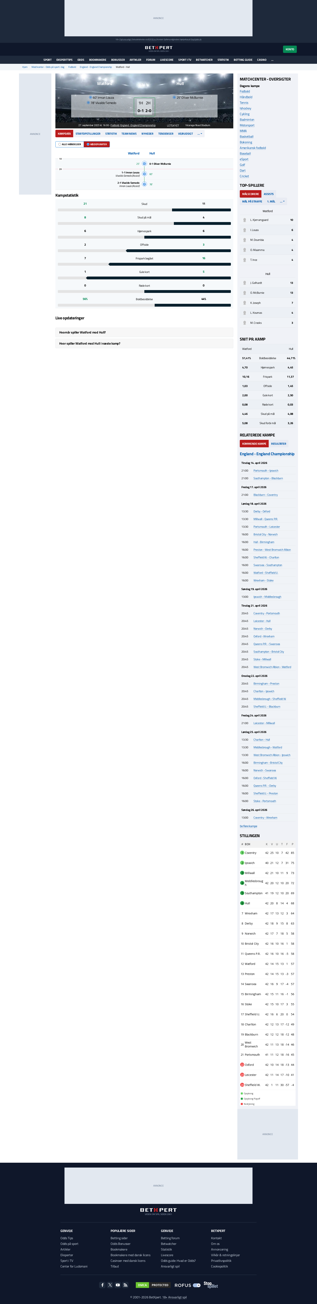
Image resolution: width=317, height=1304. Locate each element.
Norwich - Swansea (265, 770)
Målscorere (250, 194)
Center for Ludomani (74, 1266)
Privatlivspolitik (221, 1260)
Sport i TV (184, 60)
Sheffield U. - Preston (266, 793)
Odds (80, 60)
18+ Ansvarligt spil (174, 1297)
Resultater (278, 443)
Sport (47, 60)
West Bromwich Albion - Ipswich (272, 755)
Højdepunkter (97, 144)
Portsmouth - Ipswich (266, 470)
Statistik (223, 60)
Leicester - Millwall (264, 723)
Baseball (245, 153)
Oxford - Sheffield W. (265, 778)
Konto (290, 49)
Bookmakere (97, 60)
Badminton (247, 119)
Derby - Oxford (262, 511)
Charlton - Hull (262, 739)
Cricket (244, 176)
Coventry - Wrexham (265, 817)
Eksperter (66, 1255)
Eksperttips (64, 60)
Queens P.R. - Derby (265, 785)
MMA (243, 130)
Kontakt (216, 1238)
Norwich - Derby (263, 628)
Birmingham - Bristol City (268, 762)
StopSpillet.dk (196, 39)
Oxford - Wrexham (264, 636)
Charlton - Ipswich (264, 691)
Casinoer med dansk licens (128, 1260)
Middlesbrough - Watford (268, 747)
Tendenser (165, 133)
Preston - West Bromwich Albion (272, 549)
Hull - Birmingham (264, 542)
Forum (150, 60)
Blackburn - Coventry (266, 495)
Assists (269, 194)
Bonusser (118, 60)
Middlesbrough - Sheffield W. (270, 699)
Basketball (247, 136)
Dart (243, 170)
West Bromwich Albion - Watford (272, 667)
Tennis (244, 102)
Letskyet (171, 125)
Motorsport (247, 125)
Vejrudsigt (185, 133)
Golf (242, 164)
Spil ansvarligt (125, 39)
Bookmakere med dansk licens (130, 1255)
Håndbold (246, 96)
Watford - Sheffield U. (266, 572)
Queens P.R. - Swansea (267, 644)
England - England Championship (96, 67)
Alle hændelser (69, 144)
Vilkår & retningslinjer (225, 1255)
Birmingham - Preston (266, 683)
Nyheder (147, 133)
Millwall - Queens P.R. (266, 519)
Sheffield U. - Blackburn (267, 706)
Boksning (246, 142)
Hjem (24, 67)
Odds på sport (69, 1243)
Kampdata (64, 133)
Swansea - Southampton (268, 565)
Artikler (135, 60)
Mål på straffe (252, 201)
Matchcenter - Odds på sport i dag (48, 67)
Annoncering (219, 1249)
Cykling (244, 113)
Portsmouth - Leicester (267, 526)
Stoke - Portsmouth (265, 801)
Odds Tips (66, 1238)
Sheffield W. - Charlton (266, 557)
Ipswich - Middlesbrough (267, 596)
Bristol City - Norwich (266, 534)
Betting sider (119, 1238)
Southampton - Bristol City (269, 651)
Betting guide (243, 60)
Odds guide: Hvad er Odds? (178, 1260)
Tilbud (114, 1266)
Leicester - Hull (262, 621)
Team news (129, 133)
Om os (215, 1243)
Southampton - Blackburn (268, 478)
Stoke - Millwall (262, 659)
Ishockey (245, 108)
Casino (261, 60)
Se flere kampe (248, 826)
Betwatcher (204, 60)
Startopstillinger (88, 133)
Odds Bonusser (120, 1243)
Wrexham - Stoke (264, 580)
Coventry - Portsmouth (267, 613)
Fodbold (72, 67)
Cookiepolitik (219, 1266)
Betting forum (170, 1238)
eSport (244, 159)
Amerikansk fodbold (253, 147)
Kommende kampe (254, 443)
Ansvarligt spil (170, 1266)
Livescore (166, 60)
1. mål (271, 201)
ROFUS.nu (152, 39)
